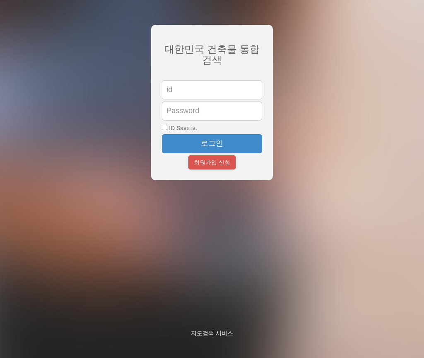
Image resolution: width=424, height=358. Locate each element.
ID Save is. (179, 128)
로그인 (212, 143)
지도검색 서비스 (212, 333)
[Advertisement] (287, 263)
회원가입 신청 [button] (212, 162)
